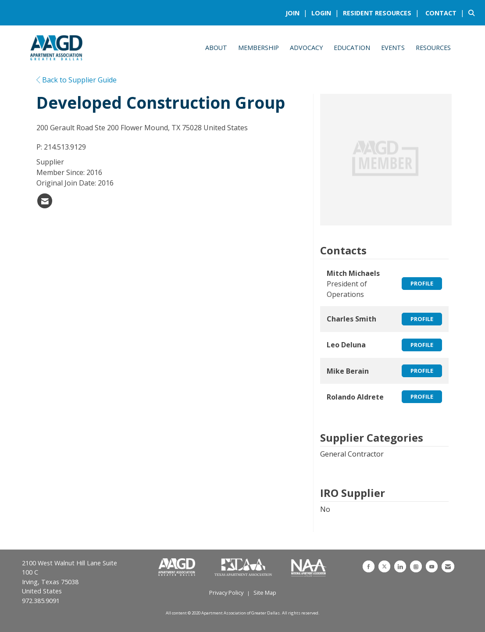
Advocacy (306, 47)
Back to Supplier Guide (76, 80)
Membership (258, 47)
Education (352, 47)
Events (393, 47)
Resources (433, 47)
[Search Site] (473, 13)
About (216, 47)
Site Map (264, 592)
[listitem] (297, 13)
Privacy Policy (226, 592)
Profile (421, 283)
